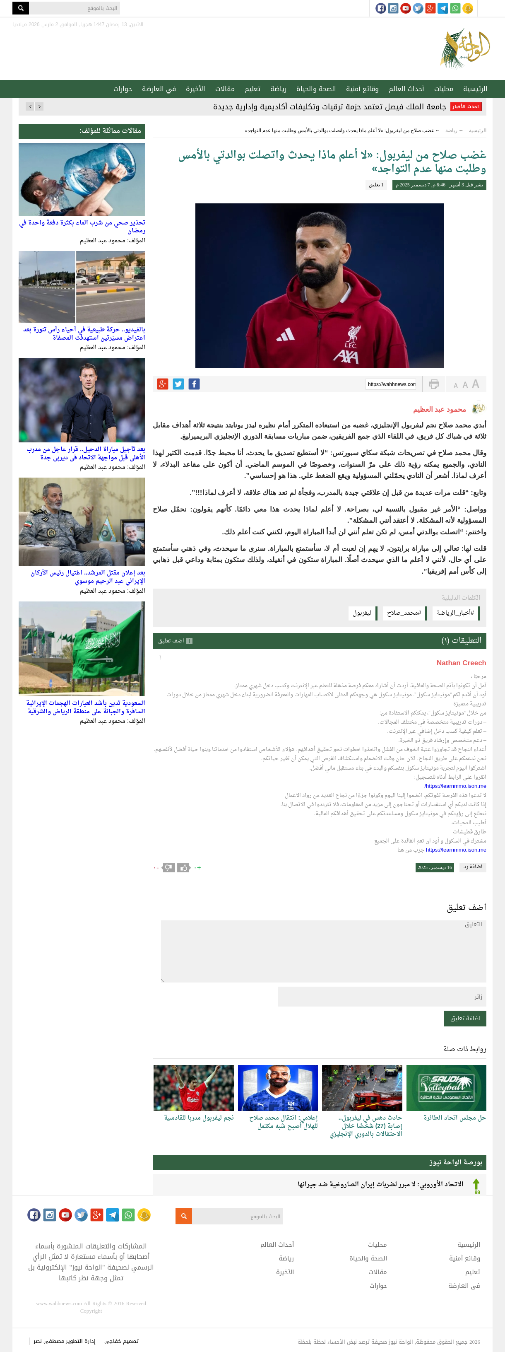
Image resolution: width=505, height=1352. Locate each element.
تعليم (252, 88)
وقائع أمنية (362, 88)
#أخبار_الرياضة (455, 613)
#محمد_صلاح (404, 613)
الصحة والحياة (316, 88)
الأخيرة (195, 88)
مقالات (225, 88)
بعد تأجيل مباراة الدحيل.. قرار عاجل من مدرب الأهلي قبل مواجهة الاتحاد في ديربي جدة (85, 454)
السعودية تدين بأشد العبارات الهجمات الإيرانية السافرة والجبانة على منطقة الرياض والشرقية (85, 707)
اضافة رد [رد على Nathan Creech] (473, 867)
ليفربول (362, 613)
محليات (443, 88)
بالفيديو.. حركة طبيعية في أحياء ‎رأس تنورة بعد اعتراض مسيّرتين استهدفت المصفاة (84, 334)
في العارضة (159, 88)
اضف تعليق (171, 641)
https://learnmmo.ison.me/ (455, 786)
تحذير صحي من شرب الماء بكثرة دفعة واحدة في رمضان (82, 227)
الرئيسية (475, 88)
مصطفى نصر (50, 1341)
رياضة (278, 88)
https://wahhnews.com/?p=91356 (392, 384)
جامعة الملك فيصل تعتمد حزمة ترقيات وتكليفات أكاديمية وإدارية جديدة (329, 107)
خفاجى (112, 1341)
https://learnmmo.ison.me (456, 850)
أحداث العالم (406, 88)
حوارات (122, 88)
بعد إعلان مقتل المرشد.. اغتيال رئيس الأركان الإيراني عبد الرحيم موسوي (88, 577)
